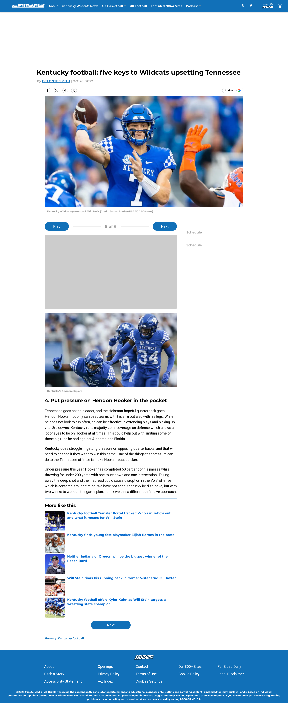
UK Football (138, 6)
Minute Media (33, 691)
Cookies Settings (149, 681)
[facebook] (251, 5)
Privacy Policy (109, 674)
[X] (243, 5)
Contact (142, 666)
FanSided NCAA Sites (166, 6)
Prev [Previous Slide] (56, 226)
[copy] (74, 90)
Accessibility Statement (63, 681)
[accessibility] (280, 5)
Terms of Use (146, 674)
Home (49, 638)
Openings (105, 666)
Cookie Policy (189, 674)
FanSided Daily (229, 666)
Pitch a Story (54, 674)
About (53, 6)
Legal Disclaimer (231, 674)
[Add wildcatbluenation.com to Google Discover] (232, 90)
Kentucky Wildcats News (80, 6)
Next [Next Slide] (165, 226)
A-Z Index (105, 681)
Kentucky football (71, 638)
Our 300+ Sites (190, 666)
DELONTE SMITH (56, 81)
